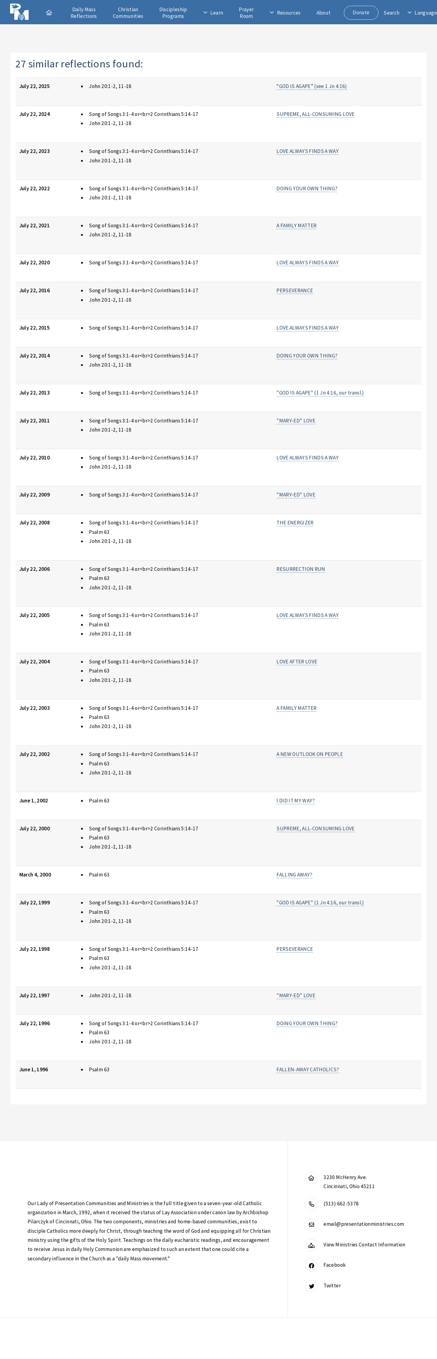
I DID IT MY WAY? (295, 800)
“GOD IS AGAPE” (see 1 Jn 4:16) (311, 86)
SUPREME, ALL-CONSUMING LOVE (315, 114)
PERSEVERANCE (294, 290)
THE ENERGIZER (295, 522)
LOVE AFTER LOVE (296, 661)
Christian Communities (128, 12)
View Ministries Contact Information (364, 1244)
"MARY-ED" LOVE (295, 420)
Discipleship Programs (173, 12)
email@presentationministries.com (364, 1224)
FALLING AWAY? (294, 874)
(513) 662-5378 (341, 1203)
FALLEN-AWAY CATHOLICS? (307, 1069)
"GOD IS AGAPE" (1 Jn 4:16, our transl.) (320, 392)
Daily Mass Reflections (84, 12)
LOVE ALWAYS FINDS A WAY (307, 151)
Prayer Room (246, 12)
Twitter (332, 1285)
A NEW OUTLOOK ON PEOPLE (309, 754)
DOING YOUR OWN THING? (306, 188)
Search (391, 12)
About (324, 12)
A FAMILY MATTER (296, 225)
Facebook (335, 1265)
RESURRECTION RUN (300, 569)
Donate (361, 12)
